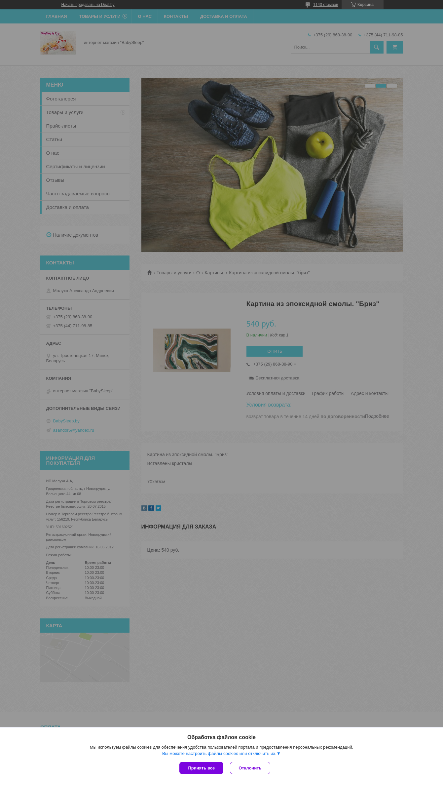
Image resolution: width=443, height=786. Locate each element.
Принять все (201, 768)
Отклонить (250, 768)
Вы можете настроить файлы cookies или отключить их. (219, 753)
